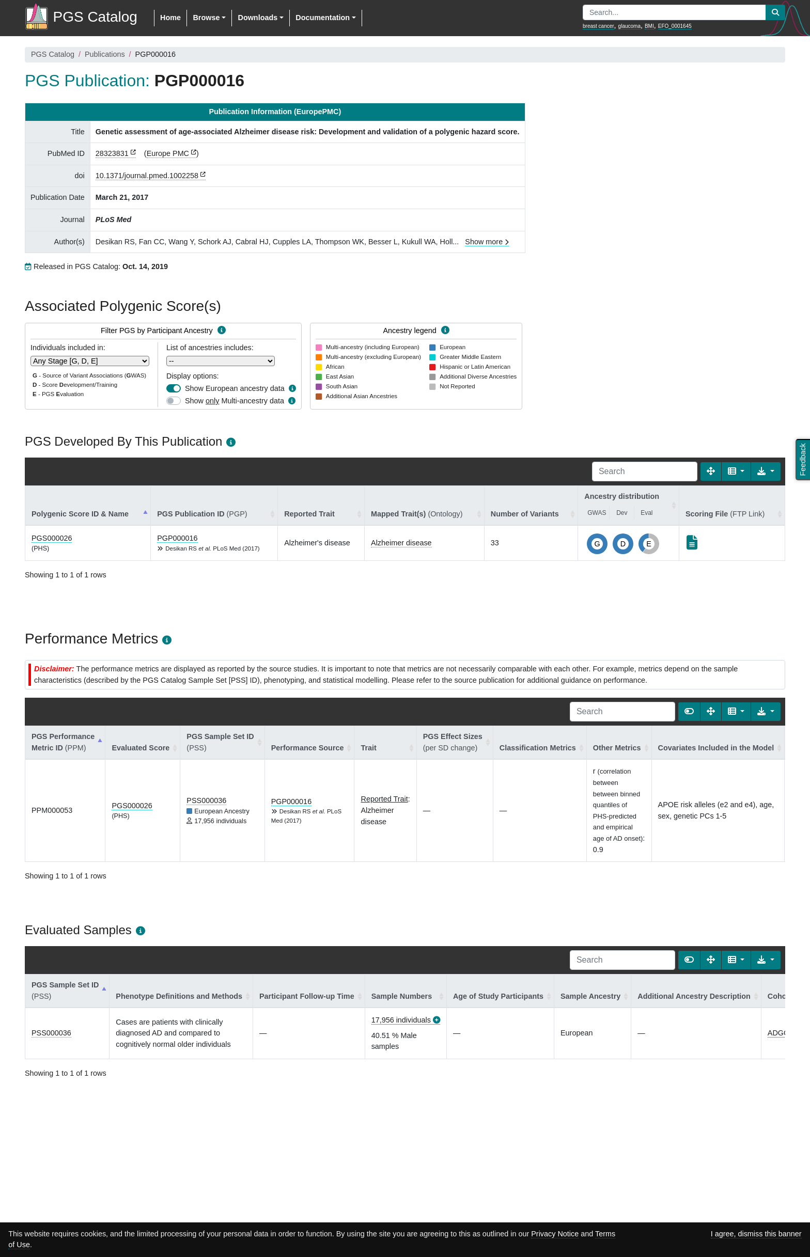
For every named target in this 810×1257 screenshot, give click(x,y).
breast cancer (598, 26)
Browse (206, 17)
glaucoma (629, 26)
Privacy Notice (555, 1234)
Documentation (322, 17)
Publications (105, 54)
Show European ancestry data (235, 388)
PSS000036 (206, 800)
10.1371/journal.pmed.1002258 (147, 175)
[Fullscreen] (711, 471)
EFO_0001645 (675, 26)
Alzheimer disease (401, 543)
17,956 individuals (401, 1020)
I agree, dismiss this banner (756, 1234)
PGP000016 (177, 538)
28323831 (112, 153)
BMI (649, 26)
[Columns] (736, 471)
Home (170, 17)
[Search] (644, 471)
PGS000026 (52, 538)
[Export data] (766, 471)
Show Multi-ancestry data (234, 401)
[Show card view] (689, 711)
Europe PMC (168, 153)
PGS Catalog (52, 54)
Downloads (257, 17)
